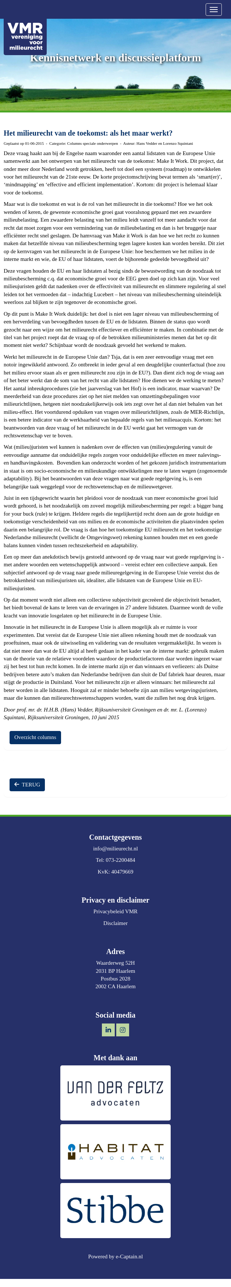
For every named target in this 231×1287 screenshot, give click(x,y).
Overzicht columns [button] (35, 737)
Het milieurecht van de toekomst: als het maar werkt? (88, 133)
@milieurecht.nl (115, 849)
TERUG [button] (27, 785)
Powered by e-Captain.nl (115, 1256)
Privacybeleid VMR (115, 911)
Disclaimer (115, 923)
